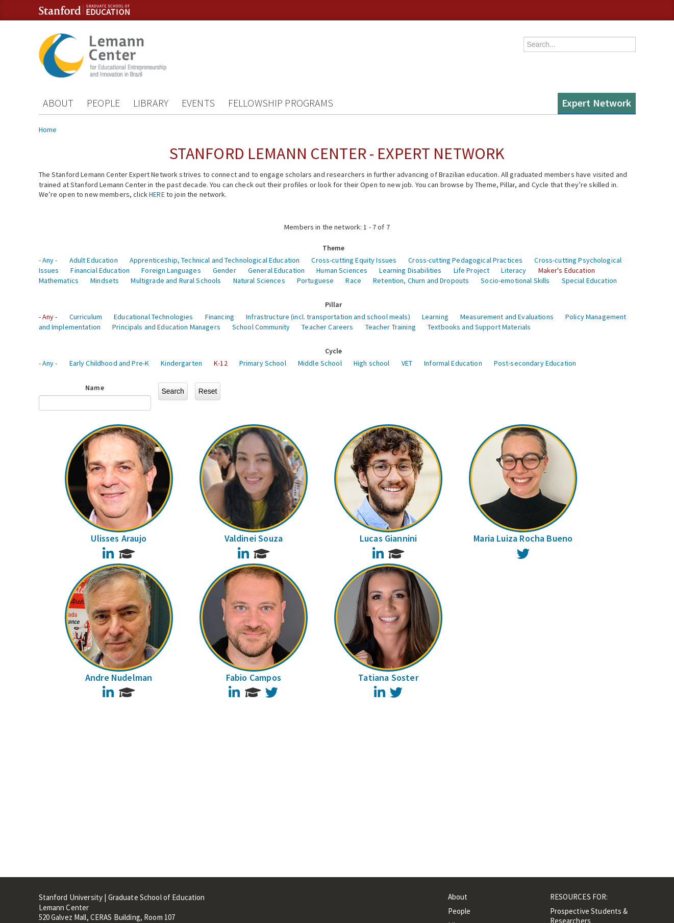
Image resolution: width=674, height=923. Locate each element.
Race (353, 280)
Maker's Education (566, 270)
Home (48, 129)
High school (372, 363)
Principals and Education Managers (166, 326)
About (58, 102)
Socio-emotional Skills (515, 280)
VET (407, 363)
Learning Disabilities (410, 270)
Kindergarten (181, 363)
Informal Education (453, 363)
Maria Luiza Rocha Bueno (522, 538)
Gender (224, 270)
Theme (333, 247)
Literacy (513, 270)
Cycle (333, 350)
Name (94, 387)
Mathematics (59, 280)
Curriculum (85, 316)
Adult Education (93, 260)
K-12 (221, 363)
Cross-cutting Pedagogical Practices (465, 260)
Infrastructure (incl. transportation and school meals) (328, 316)
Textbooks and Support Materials (479, 326)
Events (198, 102)
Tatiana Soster (388, 677)
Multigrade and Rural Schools (176, 280)
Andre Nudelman (119, 677)
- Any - (48, 260)
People (103, 102)
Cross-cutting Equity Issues (353, 260)
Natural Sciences (259, 280)
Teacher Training (390, 326)
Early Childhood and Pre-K (109, 363)
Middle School (320, 363)
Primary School (262, 363)
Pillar (333, 304)
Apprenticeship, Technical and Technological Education (214, 260)
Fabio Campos (253, 677)
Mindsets (104, 280)
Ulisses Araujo (118, 538)
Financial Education (100, 270)
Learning (435, 316)
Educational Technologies (153, 316)
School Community (261, 326)
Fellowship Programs (281, 102)
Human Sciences (341, 270)
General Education (276, 270)
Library (150, 102)
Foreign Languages (171, 270)
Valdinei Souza (253, 538)
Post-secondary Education (535, 363)
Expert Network (597, 102)
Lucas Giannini (388, 538)
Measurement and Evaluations (507, 316)
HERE (157, 194)
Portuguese (315, 280)
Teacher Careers (327, 326)
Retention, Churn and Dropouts (421, 280)
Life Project (472, 270)
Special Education (589, 280)
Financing (219, 316)
